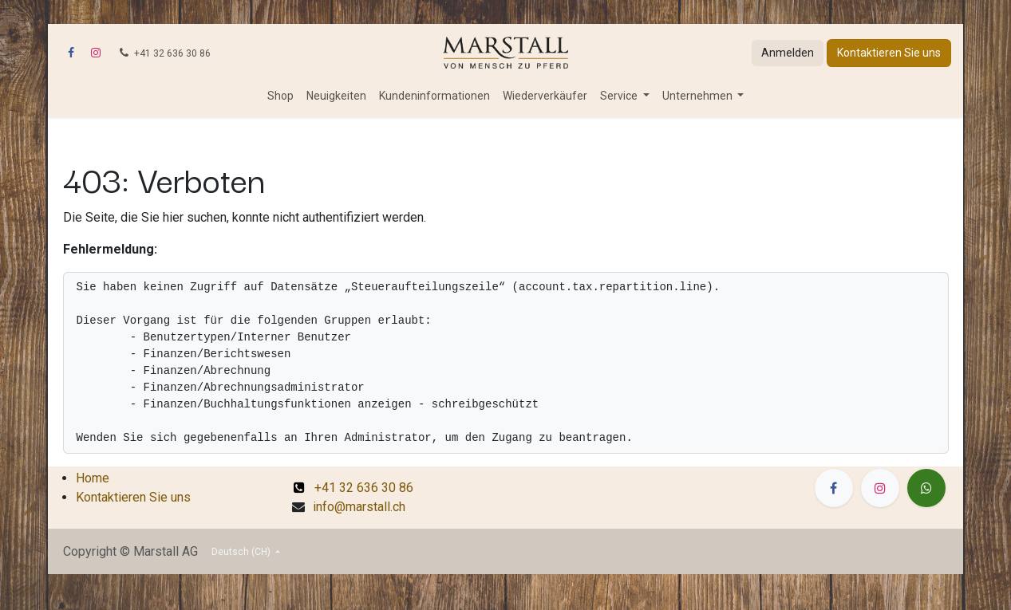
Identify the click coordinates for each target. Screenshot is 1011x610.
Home (92, 478)
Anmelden (787, 52)
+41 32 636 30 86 (353, 487)
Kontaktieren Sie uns (889, 52)
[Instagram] (96, 52)
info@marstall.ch (359, 506)
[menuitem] (280, 96)
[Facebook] (71, 52)
